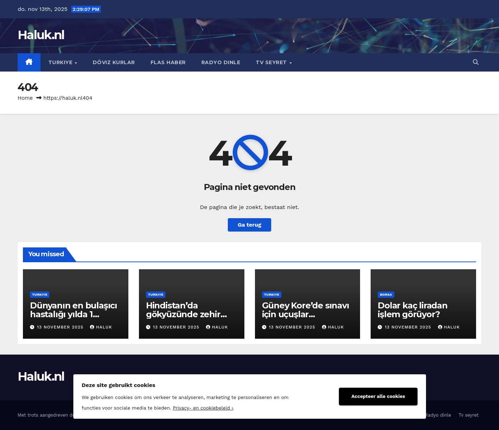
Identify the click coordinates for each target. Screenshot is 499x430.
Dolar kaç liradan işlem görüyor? (413, 309)
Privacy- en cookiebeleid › (203, 408)
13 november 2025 (61, 327)
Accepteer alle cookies (378, 396)
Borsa (386, 294)
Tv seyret (272, 62)
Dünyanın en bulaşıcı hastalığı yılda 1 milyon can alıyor (73, 314)
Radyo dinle (221, 62)
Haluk (101, 327)
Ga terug (249, 224)
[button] (476, 62)
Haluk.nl (41, 34)
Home (25, 98)
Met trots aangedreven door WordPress (62, 415)
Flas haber (168, 62)
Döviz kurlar (114, 62)
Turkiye (61, 62)
